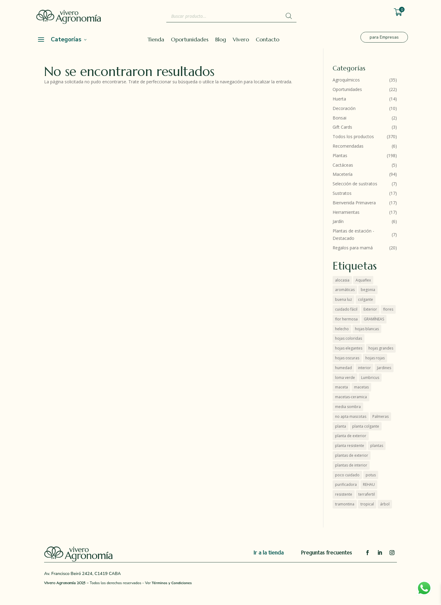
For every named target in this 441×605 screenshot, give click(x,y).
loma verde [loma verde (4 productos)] (345, 377)
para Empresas (384, 37)
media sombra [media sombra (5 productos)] (348, 406)
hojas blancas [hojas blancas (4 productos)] (367, 328)
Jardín (338, 221)
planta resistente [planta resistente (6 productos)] (349, 445)
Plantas (340, 155)
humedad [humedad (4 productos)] (343, 367)
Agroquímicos (346, 80)
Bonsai (339, 118)
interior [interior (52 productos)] (364, 367)
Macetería (342, 174)
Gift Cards (342, 127)
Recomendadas (348, 146)
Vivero (241, 40)
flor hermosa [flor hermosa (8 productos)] (346, 319)
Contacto (267, 40)
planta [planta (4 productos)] (340, 426)
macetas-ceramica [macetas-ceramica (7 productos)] (351, 396)
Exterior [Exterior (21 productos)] (370, 309)
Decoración (344, 108)
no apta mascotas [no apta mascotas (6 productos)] (350, 416)
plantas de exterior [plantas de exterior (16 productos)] (351, 455)
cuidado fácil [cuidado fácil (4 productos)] (346, 309)
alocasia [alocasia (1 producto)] (342, 280)
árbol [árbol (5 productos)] (385, 504)
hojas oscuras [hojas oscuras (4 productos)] (347, 358)
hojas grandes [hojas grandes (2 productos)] (380, 348)
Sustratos (342, 193)
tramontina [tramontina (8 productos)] (344, 504)
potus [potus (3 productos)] (371, 475)
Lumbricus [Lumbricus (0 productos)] (370, 377)
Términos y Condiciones (172, 582)
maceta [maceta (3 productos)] (341, 387)
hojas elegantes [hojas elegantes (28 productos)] (348, 348)
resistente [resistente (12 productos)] (343, 494)
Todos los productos (353, 136)
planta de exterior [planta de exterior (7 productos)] (350, 435)
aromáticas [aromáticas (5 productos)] (345, 289)
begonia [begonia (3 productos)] (368, 289)
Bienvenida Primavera (354, 203)
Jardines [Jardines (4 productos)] (384, 367)
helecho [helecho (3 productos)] (342, 328)
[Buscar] (288, 16)
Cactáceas (343, 165)
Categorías (66, 39)
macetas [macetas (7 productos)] (361, 387)
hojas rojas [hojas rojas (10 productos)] (375, 358)
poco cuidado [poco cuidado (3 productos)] (347, 475)
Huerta (339, 99)
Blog (220, 40)
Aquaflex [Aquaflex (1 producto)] (363, 280)
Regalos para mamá (353, 248)
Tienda (155, 40)
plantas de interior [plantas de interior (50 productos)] (351, 465)
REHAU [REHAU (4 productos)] (369, 484)
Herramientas (346, 212)
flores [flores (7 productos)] (388, 309)
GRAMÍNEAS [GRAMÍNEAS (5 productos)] (374, 319)
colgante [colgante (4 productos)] (365, 299)
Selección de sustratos (355, 184)
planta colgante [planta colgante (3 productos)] (365, 426)
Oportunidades (190, 40)
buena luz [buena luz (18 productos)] (343, 299)
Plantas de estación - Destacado (353, 234)
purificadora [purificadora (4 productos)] (346, 484)
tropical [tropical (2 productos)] (367, 504)
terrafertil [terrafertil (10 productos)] (366, 494)
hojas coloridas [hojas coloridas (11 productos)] (348, 338)
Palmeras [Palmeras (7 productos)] (380, 416)
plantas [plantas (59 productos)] (376, 445)
